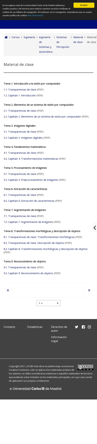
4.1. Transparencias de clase (20, 152)
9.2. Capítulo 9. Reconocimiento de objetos (28, 273)
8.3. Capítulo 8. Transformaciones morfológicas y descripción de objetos (46, 249)
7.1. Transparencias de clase (20, 216)
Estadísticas (34, 327)
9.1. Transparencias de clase (20, 267)
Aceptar (84, 5)
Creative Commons (19, 369)
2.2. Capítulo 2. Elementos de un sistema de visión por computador (42, 116)
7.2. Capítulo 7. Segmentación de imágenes (28, 222)
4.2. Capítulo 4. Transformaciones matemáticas (31, 158)
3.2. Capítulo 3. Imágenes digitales (23, 137)
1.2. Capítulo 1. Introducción (20, 95)
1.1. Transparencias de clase (20, 89)
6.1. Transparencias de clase (20, 195)
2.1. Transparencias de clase (20, 110)
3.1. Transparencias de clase (20, 131)
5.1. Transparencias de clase (20, 174)
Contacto (9, 327)
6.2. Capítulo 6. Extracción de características (29, 200)
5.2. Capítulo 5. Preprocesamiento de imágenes (31, 179)
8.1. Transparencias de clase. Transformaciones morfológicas (39, 237)
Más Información (44, 16)
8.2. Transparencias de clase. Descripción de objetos (34, 243)
